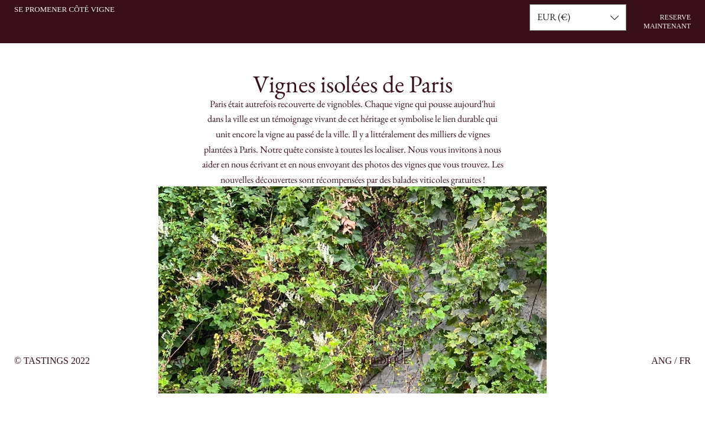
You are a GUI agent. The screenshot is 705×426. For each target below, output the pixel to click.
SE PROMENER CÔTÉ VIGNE (64, 9)
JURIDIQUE (385, 361)
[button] (577, 17)
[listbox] (577, 17)
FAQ (177, 361)
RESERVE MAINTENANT (667, 21)
